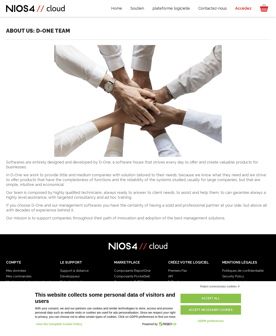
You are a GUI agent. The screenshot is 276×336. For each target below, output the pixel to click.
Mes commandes (18, 276)
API (170, 276)
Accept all (211, 298)
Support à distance (74, 271)
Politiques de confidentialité (243, 271)
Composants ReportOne (132, 271)
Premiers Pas (177, 271)
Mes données (16, 271)
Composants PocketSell (132, 276)
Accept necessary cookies (211, 310)
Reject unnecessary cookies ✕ (220, 286)
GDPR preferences (211, 321)
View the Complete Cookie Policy (59, 324)
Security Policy (233, 276)
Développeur (70, 276)
